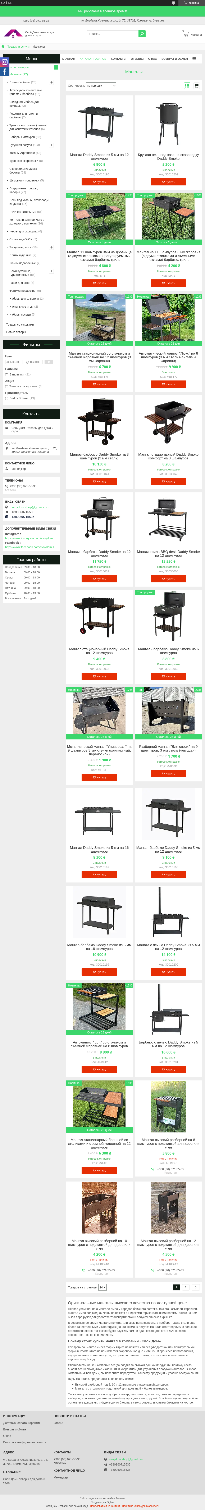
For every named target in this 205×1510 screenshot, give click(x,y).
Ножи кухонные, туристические (20, 272)
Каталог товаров (93, 58)
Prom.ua (120, 1498)
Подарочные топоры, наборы (23, 190)
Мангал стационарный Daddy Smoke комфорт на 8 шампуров (168, 456)
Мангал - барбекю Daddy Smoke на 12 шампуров (99, 554)
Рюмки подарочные (22, 263)
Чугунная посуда (20, 145)
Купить (101, 182)
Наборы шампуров (22, 137)
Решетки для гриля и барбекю (23, 115)
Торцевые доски (20, 247)
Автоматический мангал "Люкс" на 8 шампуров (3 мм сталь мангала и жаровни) (168, 357)
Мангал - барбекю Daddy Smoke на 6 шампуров (168, 651)
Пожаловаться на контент (105, 1506)
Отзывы (137, 58)
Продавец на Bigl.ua (102, 1502)
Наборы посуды (20, 314)
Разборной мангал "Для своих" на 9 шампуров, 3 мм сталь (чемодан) (168, 748)
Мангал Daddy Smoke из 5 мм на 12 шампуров (99, 157)
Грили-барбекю (19, 82)
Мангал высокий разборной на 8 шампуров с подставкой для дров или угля (168, 1143)
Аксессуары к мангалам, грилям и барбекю (25, 92)
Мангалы (15, 74)
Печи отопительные (22, 211)
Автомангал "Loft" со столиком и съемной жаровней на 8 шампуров (99, 1044)
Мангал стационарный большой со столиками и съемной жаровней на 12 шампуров (99, 1143)
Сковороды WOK (20, 239)
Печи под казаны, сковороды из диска (29, 201)
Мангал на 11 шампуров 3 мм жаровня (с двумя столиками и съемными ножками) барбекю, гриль (168, 256)
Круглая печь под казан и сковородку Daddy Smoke (168, 157)
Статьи (58, 1423)
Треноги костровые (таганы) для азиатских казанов (28, 127)
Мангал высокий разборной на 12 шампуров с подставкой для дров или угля (168, 1244)
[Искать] (142, 33)
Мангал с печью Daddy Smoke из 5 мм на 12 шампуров (168, 947)
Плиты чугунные (20, 255)
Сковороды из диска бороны (23, 170)
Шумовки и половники (24, 180)
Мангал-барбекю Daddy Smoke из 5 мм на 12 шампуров (168, 849)
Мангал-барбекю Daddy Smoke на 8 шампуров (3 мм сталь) (99, 456)
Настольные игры (21, 306)
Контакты (118, 58)
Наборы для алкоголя (24, 298)
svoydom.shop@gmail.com (30, 507)
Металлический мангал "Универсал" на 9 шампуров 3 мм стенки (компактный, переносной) (99, 750)
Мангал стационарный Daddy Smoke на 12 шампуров (99, 651)
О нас (152, 58)
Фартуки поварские (22, 290)
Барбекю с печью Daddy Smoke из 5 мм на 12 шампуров (168, 1044)
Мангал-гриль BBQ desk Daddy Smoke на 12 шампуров (168, 554)
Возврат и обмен (174, 58)
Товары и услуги (18, 46)
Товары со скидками (20, 324)
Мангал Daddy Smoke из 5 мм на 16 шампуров (99, 849)
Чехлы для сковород (23, 231)
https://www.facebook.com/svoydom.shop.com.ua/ (31, 547)
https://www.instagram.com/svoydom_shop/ (31, 538)
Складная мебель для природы (24, 103)
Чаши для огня (19, 282)
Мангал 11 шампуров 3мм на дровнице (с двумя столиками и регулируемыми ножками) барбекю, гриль (99, 256)
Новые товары (16, 332)
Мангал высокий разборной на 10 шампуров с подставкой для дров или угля (99, 1244)
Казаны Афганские (22, 153)
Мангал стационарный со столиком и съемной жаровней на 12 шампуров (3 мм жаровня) (99, 357)
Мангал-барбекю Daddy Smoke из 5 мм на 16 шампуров (99, 947)
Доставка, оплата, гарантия (21, 1423)
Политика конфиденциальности (24, 1442)
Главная (68, 58)
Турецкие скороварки (23, 160)
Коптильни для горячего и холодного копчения (27, 221)
